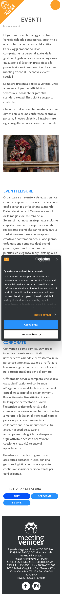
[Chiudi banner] (57, 259)
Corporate (44, 496)
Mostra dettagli (42, 314)
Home (6, 26)
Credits (41, 577)
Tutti (17, 496)
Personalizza (31, 334)
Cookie (31, 577)
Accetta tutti (31, 324)
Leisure (16, 502)
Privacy (21, 577)
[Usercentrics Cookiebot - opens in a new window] (37, 259)
